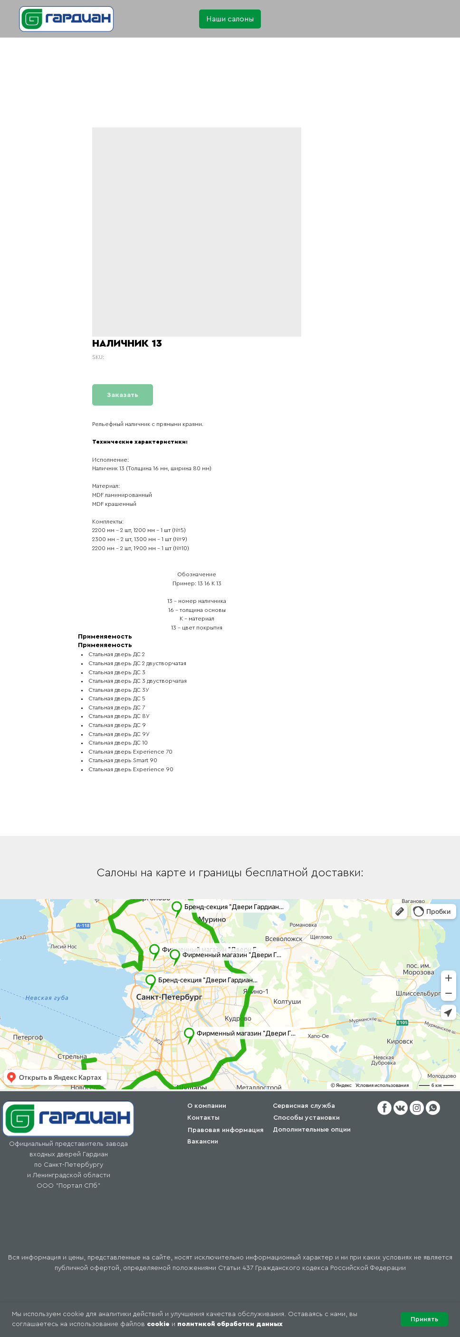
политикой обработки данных (230, 1324)
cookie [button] (158, 1324)
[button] (230, 19)
